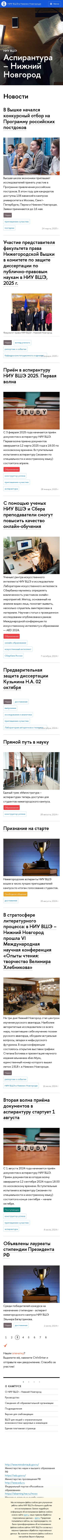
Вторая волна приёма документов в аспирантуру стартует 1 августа (29, 1109)
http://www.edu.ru (15, 1482)
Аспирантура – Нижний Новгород (28, 65)
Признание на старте (26, 828)
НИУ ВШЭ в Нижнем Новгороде (24, 3)
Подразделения (13, 1408)
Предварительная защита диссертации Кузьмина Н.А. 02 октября (25, 679)
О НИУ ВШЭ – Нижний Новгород (23, 1391)
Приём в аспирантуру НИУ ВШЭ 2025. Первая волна (29, 375)
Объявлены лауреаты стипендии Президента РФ (28, 1249)
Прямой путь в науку (26, 742)
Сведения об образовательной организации (29, 1403)
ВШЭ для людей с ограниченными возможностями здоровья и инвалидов (26, 1421)
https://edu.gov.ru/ (15, 1475)
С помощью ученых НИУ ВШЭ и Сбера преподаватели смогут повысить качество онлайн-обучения (28, 515)
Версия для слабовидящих (19, 1414)
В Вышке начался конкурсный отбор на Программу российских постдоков (29, 118)
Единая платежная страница (20, 1428)
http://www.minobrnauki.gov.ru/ (22, 1464)
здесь (26, 1514)
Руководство (12, 1397)
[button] (23, 1381)
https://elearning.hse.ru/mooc (21, 1493)
